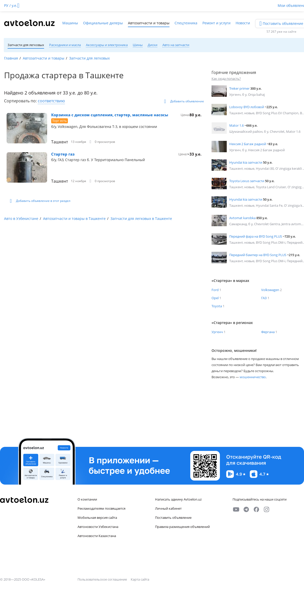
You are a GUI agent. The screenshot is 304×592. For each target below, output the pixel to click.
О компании (87, 499)
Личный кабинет (168, 508)
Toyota (217, 306)
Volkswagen (270, 290)
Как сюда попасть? (226, 78)
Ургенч (217, 332)
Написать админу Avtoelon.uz (178, 499)
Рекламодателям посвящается (101, 508)
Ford (215, 290)
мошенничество (253, 377)
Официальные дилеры (103, 23)
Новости (243, 23)
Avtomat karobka (242, 218)
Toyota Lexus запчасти (246, 181)
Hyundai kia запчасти (245, 162)
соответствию (51, 101)
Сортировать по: (21, 101)
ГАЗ (264, 298)
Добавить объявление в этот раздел (40, 200)
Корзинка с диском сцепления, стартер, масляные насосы (109, 114)
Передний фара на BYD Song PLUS (255, 236)
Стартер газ (62, 154)
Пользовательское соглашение (103, 579)
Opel (215, 298)
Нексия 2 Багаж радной (247, 144)
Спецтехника (186, 23)
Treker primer (239, 88)
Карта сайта (140, 579)
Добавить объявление (184, 101)
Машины (70, 23)
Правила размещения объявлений (182, 526)
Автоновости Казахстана (97, 535)
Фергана (268, 332)
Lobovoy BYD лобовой (246, 107)
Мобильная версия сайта (97, 517)
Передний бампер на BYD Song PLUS (257, 255)
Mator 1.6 (236, 125)
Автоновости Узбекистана (98, 526)
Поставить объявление (173, 517)
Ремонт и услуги (216, 23)
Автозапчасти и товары (148, 23)
